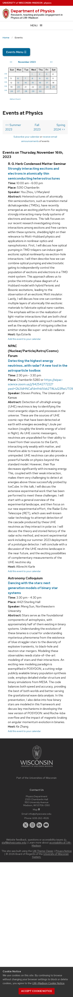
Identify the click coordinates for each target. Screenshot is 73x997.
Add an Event (15, 99)
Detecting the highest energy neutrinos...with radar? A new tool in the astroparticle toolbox (37, 366)
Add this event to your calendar (24, 338)
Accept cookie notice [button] (36, 991)
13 (18, 82)
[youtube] (46, 825)
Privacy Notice (64, 851)
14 (25, 82)
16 (40, 82)
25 (53, 86)
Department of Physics (33, 11)
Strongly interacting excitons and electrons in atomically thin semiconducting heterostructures (34, 173)
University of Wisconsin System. (50, 855)
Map (36, 809)
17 (47, 82)
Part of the (36, 778)
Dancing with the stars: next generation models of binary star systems (33, 588)
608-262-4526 (40, 818)
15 (32, 82)
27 (18, 91)
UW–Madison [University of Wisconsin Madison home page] (22, 2)
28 (26, 91)
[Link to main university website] (36, 767)
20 (18, 86)
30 (40, 91)
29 (33, 91)
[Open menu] (36, 25)
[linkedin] (39, 825)
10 (47, 78)
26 (11, 91)
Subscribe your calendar (26, 136)
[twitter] (25, 825)
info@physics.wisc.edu (39, 813)
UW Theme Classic (43, 851)
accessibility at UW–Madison (52, 844)
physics (47, 2)
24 (47, 86)
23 (40, 86)
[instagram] (32, 825)
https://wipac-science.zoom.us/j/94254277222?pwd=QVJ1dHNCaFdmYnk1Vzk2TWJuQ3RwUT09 (40, 384)
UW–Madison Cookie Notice (48, 983)
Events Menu (16, 52)
